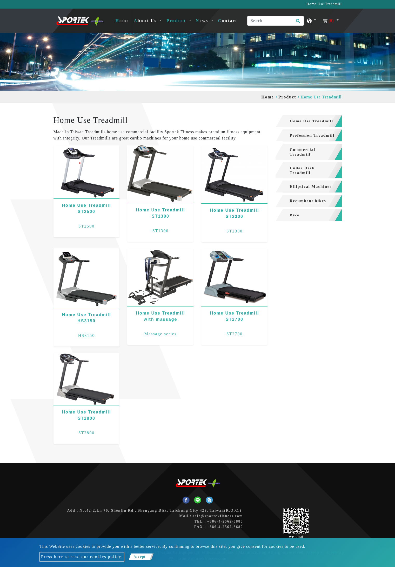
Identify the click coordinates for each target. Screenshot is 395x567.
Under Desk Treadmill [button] (302, 170)
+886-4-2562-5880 (225, 521)
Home (123, 20)
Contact (227, 20)
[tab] (309, 121)
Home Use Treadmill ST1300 (160, 213)
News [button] (203, 20)
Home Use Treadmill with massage (160, 316)
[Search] (275, 21)
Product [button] (177, 20)
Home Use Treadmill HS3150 (86, 317)
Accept (139, 557)
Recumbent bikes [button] (308, 201)
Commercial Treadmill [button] (303, 152)
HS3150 (86, 335)
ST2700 (234, 334)
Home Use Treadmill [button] (311, 121)
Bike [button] (294, 215)
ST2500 (86, 226)
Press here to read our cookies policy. (82, 557)
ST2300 (234, 231)
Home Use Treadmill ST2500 (86, 208)
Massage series (160, 334)
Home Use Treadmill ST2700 (234, 316)
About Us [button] (146, 20)
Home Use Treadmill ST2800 (86, 415)
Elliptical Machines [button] (311, 186)
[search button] (297, 22)
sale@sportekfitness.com (218, 516)
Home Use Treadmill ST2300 (234, 213)
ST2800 (86, 433)
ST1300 (160, 231)
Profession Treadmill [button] (312, 135)
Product (287, 97)
